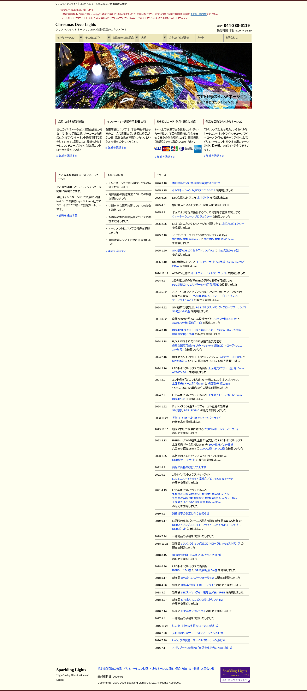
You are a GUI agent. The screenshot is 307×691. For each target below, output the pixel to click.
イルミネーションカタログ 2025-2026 (193, 190)
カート (200, 37)
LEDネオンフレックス (193, 611)
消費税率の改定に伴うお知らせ (190, 513)
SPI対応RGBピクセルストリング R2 (193, 250)
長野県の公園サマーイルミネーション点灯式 (197, 633)
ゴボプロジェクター (233, 223)
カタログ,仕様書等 (179, 37)
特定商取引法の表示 (110, 668)
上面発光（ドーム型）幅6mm (188, 383)
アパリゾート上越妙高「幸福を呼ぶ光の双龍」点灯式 (202, 647)
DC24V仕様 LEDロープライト (198, 585)
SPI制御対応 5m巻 (206, 570)
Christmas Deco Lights (91, 26)
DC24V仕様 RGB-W (225, 318)
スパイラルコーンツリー (227, 525)
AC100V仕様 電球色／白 (187, 322)
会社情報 (194, 668)
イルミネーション (66, 37)
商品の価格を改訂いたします (189, 467)
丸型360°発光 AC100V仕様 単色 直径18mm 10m (201, 494)
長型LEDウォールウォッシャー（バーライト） (197, 417)
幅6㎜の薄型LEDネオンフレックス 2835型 (196, 555)
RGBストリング (181, 525)
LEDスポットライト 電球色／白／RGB (203, 592)
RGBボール (179, 528)
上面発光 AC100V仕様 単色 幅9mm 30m (196, 502)
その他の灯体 (92, 37)
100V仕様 (214, 444)
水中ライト (203, 197)
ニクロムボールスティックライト (222, 429)
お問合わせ (232, 37)
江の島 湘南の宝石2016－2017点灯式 (195, 625)
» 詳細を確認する (67, 155)
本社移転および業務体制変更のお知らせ (196, 183)
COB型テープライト (183, 459)
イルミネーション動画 (136, 668)
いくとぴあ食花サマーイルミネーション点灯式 (198, 640)
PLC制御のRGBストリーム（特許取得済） (195, 284)
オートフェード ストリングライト (209, 273)
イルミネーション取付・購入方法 (168, 668)
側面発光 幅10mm (219, 383)
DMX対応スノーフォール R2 (197, 577)
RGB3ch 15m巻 (181, 570)
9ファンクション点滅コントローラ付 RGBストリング (210, 543)
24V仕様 (228, 444)
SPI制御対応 (179, 360)
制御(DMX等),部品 (123, 37)
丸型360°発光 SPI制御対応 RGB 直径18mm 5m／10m (204, 498)
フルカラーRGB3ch (230, 357)
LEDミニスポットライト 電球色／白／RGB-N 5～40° (202, 478)
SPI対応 (177, 410)
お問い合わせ (199, 14)
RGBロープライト (201, 525)
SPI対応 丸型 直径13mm (219, 239)
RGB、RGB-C (191, 410)
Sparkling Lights (73, 674)
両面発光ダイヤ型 (228, 250)
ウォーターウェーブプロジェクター (192, 216)
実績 (143, 37)
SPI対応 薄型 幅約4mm (186, 239)
